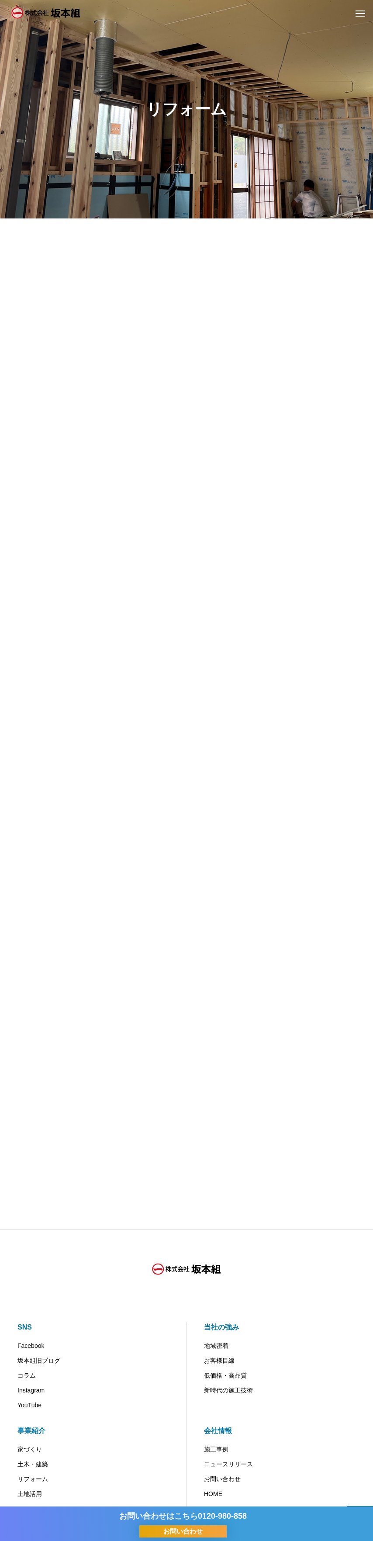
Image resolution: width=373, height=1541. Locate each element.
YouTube (29, 1405)
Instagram (31, 1390)
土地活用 (29, 1493)
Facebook (30, 1345)
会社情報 (218, 1430)
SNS (24, 1327)
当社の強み (221, 1327)
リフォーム (32, 1478)
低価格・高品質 (225, 1375)
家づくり (29, 1449)
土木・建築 (32, 1464)
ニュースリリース (228, 1464)
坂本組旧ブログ (38, 1360)
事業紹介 (31, 1430)
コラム (26, 1375)
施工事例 (216, 1449)
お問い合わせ (222, 1478)
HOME (213, 1493)
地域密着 (216, 1345)
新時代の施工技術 (228, 1390)
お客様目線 (219, 1360)
